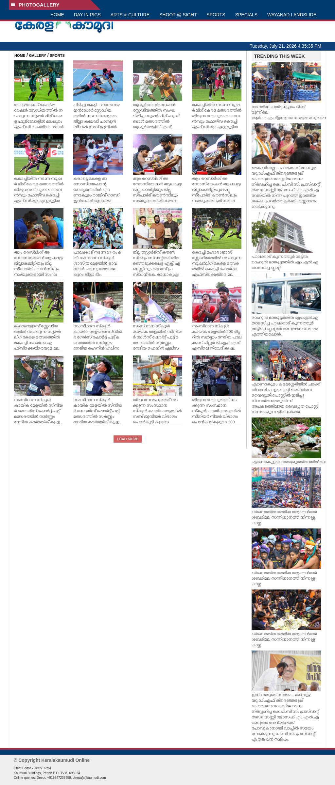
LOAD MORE (127, 439)
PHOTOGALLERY (35, 5)
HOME (57, 14)
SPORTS (215, 14)
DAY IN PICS (87, 14)
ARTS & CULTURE (130, 14)
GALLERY (37, 55)
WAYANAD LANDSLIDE (291, 14)
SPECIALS (246, 14)
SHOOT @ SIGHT (178, 14)
